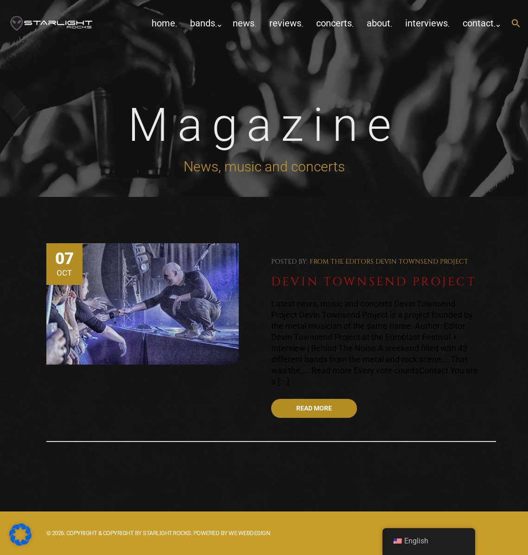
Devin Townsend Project (421, 261)
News (243, 23)
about (378, 23)
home (163, 23)
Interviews (426, 23)
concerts (334, 23)
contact (478, 23)
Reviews (285, 23)
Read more (314, 408)
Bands (202, 23)
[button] (516, 24)
